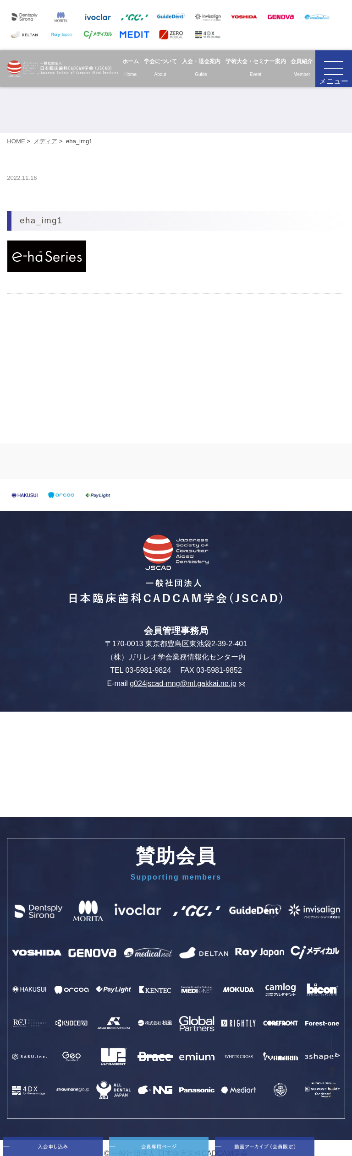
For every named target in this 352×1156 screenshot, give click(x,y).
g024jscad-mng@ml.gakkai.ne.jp (187, 683)
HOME (16, 141)
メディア (45, 141)
